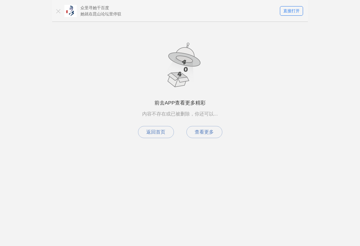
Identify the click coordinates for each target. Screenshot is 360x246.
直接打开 (291, 11)
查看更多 (204, 132)
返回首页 (155, 132)
